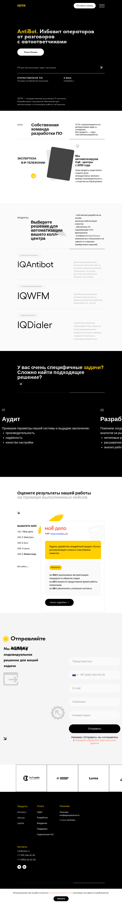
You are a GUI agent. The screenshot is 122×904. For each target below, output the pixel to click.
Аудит (39, 812)
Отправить (94, 728)
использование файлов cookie (60, 893)
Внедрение (42, 823)
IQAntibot (35, 264)
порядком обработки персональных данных (95, 742)
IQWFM (33, 296)
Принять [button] (61, 899)
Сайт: (56, 534)
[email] (95, 688)
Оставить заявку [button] (84, 5)
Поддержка (42, 829)
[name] (95, 661)
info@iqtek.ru (69, 81)
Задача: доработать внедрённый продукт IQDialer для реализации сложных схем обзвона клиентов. (75, 549)
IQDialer (34, 325)
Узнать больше (30, 52)
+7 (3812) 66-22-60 (26, 860)
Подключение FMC (45, 835)
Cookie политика (67, 820)
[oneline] (95, 701)
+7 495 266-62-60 (26, 855)
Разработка (42, 818)
